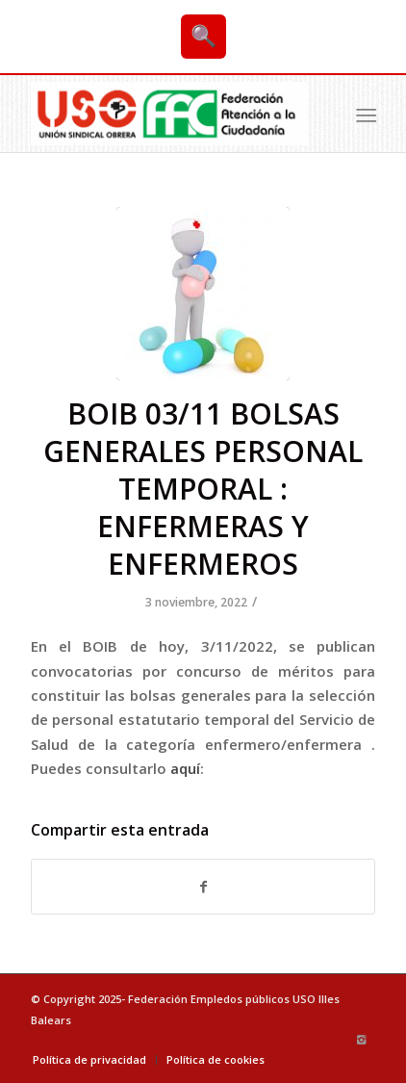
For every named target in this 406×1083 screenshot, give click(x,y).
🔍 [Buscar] (203, 36)
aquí (185, 768)
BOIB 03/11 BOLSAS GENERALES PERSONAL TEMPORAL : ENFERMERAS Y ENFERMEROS (203, 488)
